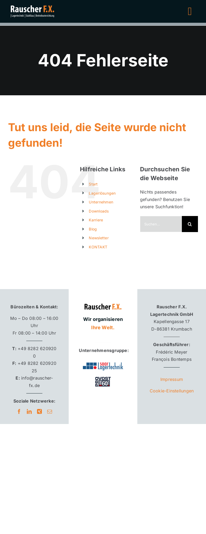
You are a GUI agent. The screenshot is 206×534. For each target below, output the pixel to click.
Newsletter (98, 238)
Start (93, 184)
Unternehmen (101, 202)
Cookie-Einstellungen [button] (172, 390)
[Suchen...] (161, 224)
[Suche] (190, 224)
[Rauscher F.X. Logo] (103, 301)
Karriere (96, 220)
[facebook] (19, 411)
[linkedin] (29, 411)
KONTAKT (98, 247)
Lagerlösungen (102, 193)
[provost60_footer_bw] (103, 376)
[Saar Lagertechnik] (103, 364)
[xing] (39, 411)
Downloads (99, 211)
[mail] (49, 411)
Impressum (171, 379)
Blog (93, 229)
